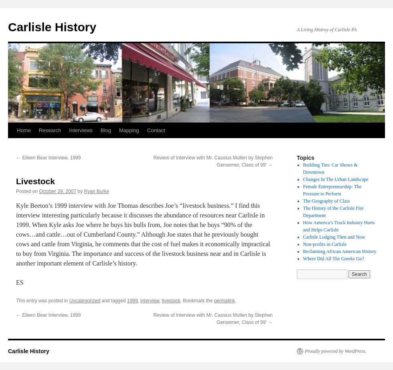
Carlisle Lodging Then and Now (334, 237)
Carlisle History (52, 27)
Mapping (129, 130)
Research (50, 130)
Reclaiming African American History (340, 251)
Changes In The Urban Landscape (336, 179)
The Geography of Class (326, 201)
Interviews (81, 130)
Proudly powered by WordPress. (336, 351)
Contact (156, 130)
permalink (224, 301)
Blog (106, 130)
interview (149, 301)
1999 (132, 301)
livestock (171, 301)
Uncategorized (84, 301)
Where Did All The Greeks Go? (333, 258)
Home (24, 130)
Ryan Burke (96, 191)
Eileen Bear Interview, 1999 (48, 158)
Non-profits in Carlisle (325, 244)
